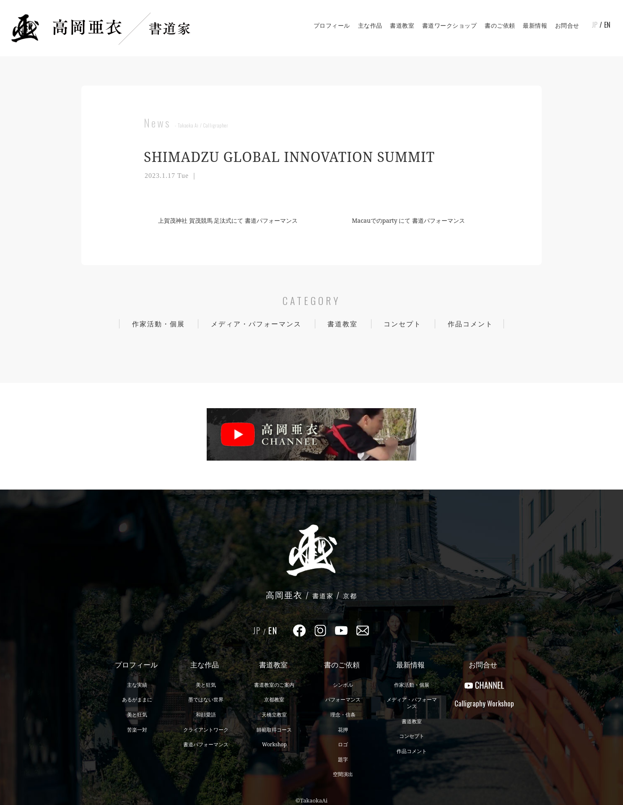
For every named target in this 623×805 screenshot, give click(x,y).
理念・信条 (343, 714)
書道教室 (402, 25)
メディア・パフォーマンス (256, 323)
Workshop (274, 744)
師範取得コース (274, 729)
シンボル (343, 684)
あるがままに (137, 699)
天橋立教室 (274, 714)
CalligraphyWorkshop (484, 703)
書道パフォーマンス (205, 744)
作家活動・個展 (158, 323)
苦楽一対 (137, 729)
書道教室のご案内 (274, 684)
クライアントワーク (205, 729)
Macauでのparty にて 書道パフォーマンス (412, 220)
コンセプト (402, 323)
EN (607, 25)
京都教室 (274, 699)
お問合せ (567, 25)
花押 (343, 729)
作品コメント (470, 323)
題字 (343, 759)
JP (594, 25)
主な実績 (137, 684)
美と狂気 (137, 714)
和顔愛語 (206, 714)
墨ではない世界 (205, 699)
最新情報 (535, 25)
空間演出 (343, 774)
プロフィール (332, 25)
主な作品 (370, 25)
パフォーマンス (343, 699)
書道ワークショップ (449, 25)
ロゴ (343, 744)
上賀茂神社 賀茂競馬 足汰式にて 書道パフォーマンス (224, 220)
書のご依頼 (500, 25)
